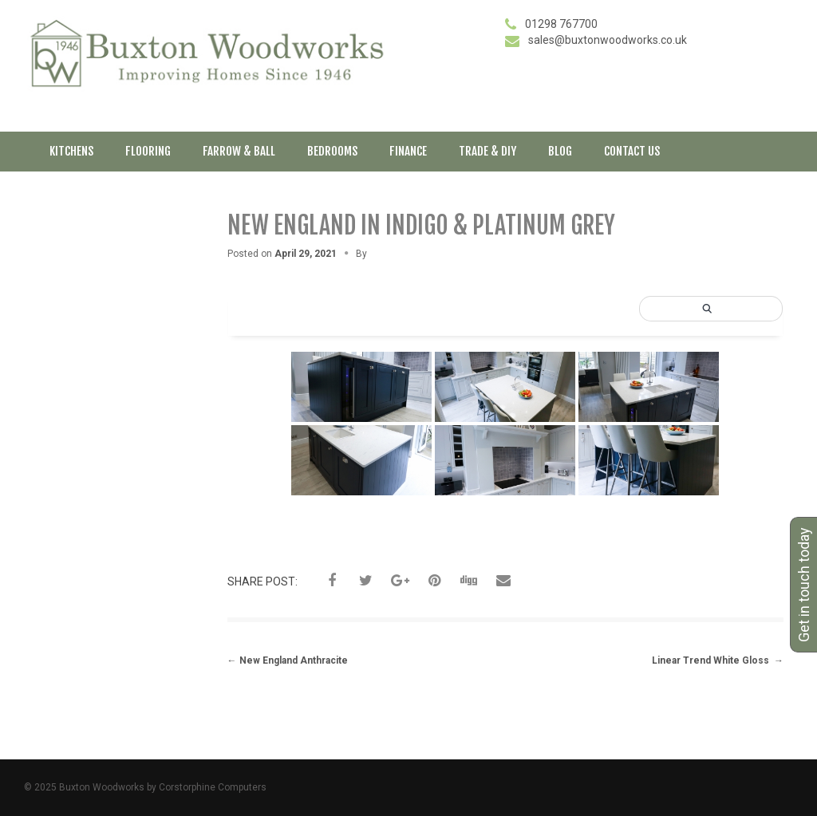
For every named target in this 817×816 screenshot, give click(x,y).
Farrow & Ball (239, 151)
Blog (560, 151)
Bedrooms (332, 151)
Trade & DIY (487, 151)
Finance (408, 151)
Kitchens (71, 151)
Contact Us (632, 151)
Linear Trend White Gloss (717, 660)
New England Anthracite (287, 660)
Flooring (148, 151)
